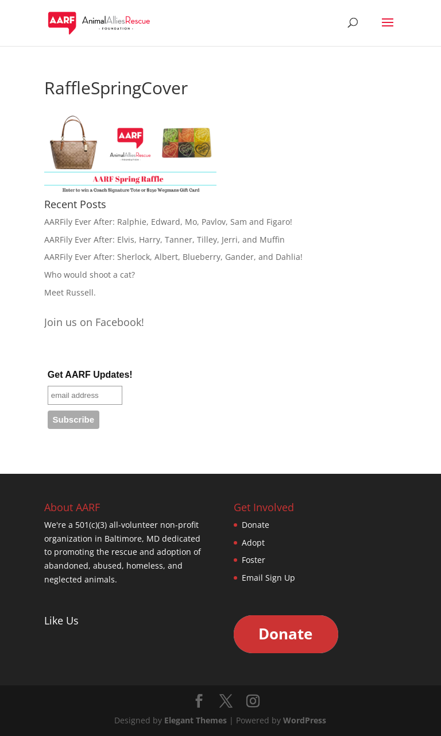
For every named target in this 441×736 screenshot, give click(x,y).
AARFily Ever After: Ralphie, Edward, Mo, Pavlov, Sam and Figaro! (168, 221)
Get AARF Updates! (90, 374)
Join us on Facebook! (94, 322)
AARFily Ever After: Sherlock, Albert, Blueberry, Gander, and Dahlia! (173, 256)
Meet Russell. (70, 292)
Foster (253, 559)
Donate (255, 524)
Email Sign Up (268, 577)
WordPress (304, 720)
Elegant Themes (195, 720)
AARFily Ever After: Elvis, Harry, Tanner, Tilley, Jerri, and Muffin (164, 239)
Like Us (61, 620)
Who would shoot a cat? (89, 274)
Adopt (253, 542)
